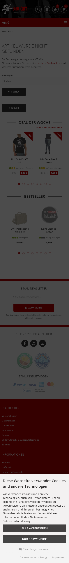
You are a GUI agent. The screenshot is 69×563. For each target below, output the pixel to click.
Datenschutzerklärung (33, 557)
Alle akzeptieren (34, 528)
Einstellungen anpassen (34, 549)
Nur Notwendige (34, 539)
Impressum (59, 557)
